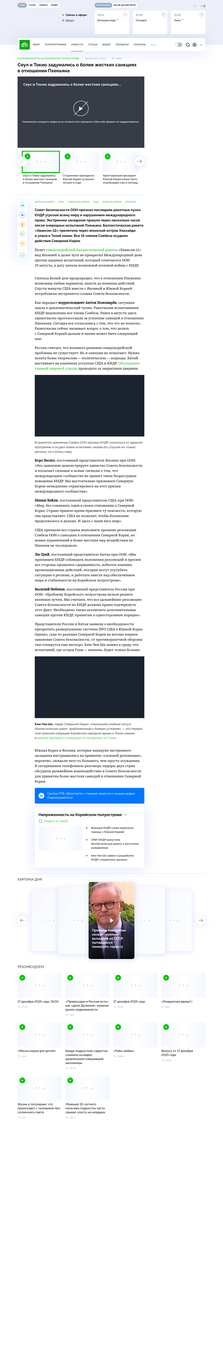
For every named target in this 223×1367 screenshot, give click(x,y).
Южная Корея (112, 202)
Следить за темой (55, 821)
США (96, 202)
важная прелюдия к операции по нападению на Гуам (76, 738)
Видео (106, 44)
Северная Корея (78, 202)
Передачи (122, 44)
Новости (77, 44)
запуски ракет (45, 202)
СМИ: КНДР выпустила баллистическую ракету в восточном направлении (115, 843)
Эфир (36, 44)
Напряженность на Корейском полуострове (48, 58)
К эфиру (68, 20)
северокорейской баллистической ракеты (82, 250)
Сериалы (140, 44)
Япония (130, 202)
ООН (61, 202)
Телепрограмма (55, 44)
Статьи (93, 44)
